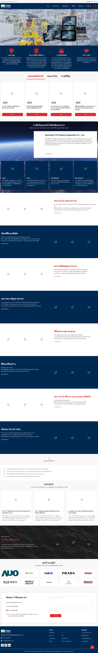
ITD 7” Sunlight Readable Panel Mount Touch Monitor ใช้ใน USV (47, 512)
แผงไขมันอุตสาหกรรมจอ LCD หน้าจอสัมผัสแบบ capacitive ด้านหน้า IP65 (71, 210)
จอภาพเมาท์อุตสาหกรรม (12, 299)
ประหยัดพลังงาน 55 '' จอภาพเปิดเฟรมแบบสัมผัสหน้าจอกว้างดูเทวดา (16, 434)
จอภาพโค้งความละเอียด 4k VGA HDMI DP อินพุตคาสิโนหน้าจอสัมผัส (70, 273)
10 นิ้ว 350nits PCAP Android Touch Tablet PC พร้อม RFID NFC (68, 335)
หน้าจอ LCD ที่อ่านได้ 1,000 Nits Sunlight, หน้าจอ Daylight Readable (69, 404)
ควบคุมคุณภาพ (52, 638)
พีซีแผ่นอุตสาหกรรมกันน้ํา (7, 367)
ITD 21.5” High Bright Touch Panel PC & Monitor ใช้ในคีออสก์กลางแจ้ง (16, 512)
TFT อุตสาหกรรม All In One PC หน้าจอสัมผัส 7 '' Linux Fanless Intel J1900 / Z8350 (20, 240)
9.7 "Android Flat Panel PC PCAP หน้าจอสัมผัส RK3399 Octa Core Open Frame (72, 336)
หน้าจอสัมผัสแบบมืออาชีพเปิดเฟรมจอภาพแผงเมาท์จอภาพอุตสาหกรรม (25, 474)
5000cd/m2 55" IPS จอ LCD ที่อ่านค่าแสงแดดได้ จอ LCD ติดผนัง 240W (70, 402)
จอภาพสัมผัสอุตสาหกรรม (65, 266)
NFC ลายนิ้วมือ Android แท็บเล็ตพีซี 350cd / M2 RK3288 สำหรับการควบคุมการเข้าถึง (20, 239)
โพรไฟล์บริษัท (51, 632)
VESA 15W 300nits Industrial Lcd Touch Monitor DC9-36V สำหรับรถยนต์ (71, 269)
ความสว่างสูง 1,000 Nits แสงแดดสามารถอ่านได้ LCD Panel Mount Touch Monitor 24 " (29, 471)
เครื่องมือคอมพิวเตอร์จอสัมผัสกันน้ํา (62, 400)
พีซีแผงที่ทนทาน (8, 364)
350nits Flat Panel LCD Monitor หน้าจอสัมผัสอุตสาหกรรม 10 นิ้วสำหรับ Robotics (72, 208)
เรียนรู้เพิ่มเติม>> (48, 153)
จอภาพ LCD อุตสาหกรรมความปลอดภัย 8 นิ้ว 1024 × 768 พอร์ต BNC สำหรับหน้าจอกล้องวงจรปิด (75, 205)
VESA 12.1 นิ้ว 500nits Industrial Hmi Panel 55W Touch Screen (15, 237)
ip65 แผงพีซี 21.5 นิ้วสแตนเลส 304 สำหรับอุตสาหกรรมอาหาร (15, 371)
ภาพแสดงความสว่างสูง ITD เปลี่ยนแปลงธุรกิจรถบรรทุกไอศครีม (80, 512)
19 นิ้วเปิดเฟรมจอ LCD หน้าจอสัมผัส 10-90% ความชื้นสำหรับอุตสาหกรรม (18, 433)
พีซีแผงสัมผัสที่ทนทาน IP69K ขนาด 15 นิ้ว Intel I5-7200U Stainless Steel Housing (85, 108)
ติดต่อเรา (51, 641)
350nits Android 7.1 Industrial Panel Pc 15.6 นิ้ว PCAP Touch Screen (70, 338)
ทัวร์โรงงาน (51, 635)
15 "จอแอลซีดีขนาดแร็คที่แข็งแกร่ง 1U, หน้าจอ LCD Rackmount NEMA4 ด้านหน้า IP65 (21, 306)
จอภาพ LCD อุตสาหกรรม (65, 201)
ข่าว (62, 632)
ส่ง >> (55, 615)
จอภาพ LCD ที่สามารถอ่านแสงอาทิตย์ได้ (72, 396)
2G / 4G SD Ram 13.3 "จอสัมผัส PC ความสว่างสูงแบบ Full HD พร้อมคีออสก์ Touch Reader (60, 108)
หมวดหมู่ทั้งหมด (85, 641)
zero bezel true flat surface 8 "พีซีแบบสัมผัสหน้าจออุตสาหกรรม (23, 476)
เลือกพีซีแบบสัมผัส (9, 233)
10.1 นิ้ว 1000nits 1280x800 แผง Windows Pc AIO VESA (11, 107)
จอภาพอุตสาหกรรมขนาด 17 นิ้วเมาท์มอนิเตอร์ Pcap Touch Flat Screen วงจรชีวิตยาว (20, 302)
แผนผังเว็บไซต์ (64, 638)
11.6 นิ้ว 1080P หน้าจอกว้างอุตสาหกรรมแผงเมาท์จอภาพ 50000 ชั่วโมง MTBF (19, 304)
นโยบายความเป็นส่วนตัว (66, 641)
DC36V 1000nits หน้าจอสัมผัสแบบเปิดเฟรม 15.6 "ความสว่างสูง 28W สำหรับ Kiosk (20, 436)
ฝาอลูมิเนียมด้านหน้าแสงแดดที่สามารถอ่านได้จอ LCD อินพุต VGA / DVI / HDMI (27, 469)
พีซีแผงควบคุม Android (64, 331)
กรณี (87, 6)
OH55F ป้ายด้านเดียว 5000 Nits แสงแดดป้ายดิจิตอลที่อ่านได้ (34, 107)
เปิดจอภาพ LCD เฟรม (11, 429)
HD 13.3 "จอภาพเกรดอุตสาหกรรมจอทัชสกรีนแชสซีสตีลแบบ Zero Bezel (70, 271)
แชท (12, 114)
